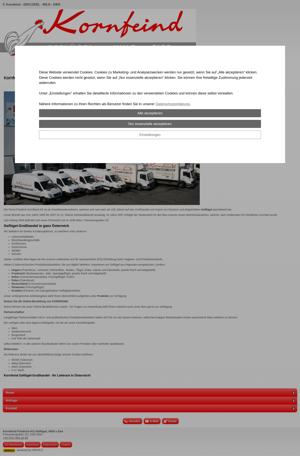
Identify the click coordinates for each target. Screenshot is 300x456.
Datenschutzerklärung (173, 104)
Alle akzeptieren (150, 113)
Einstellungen (150, 135)
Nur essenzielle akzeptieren (150, 124)
